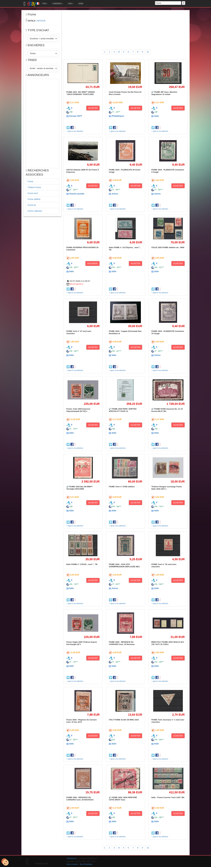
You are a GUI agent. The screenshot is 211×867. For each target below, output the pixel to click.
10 (148, 52)
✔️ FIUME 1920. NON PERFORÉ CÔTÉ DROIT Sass (123, 798)
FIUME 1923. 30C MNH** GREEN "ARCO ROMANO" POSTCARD (80, 93)
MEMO (80, 3)
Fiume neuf (33, 193)
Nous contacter (72, 864)
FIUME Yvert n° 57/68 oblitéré (122, 487)
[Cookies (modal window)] (5, 862)
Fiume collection (35, 211)
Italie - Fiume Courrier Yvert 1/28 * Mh (167, 797)
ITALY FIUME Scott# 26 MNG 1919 (124, 720)
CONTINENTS (57, 3)
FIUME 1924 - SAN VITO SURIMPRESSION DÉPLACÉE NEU (124, 565)
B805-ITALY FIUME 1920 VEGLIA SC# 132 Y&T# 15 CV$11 (167, 643)
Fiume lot (32, 205)
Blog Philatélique (86, 864)
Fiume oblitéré (34, 199)
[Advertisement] (42, 123)
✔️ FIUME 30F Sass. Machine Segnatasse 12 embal (164, 93)
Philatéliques (118, 116)
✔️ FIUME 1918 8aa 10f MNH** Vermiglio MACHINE (79, 488)
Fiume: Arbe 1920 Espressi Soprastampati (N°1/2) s (78, 410)
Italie (156, 116)
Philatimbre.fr (72, 859)
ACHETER (93, 108)
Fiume (30, 181)
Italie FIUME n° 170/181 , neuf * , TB (81, 564)
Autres (115, 194)
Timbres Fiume (34, 187)
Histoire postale (76, 194)
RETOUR (41, 21)
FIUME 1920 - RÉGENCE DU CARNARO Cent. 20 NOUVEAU (80, 798)
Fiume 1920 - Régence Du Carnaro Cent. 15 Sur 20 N (81, 721)
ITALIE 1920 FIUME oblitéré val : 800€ (167, 247)
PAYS (70, 3)
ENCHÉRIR (92, 263)
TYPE (44, 3)
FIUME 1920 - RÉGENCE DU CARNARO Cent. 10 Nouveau (122, 643)
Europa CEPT (75, 116)
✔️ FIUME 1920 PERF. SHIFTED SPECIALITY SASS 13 (122, 410)
